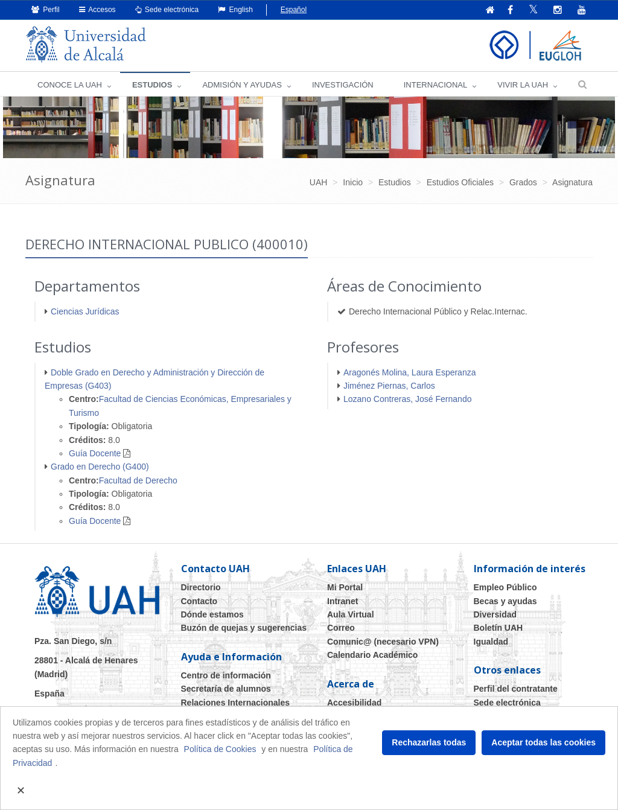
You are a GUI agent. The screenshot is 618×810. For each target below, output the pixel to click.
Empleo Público (505, 587)
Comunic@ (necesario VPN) (383, 641)
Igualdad (491, 641)
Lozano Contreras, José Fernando (407, 399)
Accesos (97, 9)
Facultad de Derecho (138, 480)
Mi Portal (345, 587)
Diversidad (495, 614)
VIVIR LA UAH (522, 84)
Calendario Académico (372, 655)
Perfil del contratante (516, 689)
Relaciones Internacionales (235, 702)
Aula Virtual (350, 614)
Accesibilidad (354, 702)
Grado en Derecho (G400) (100, 466)
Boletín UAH (498, 628)
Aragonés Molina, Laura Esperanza (409, 372)
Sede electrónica (167, 9)
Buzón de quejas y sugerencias (244, 628)
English (235, 9)
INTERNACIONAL (435, 84)
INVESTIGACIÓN (343, 84)
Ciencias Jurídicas (85, 311)
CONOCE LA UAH (69, 84)
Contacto (199, 601)
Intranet (342, 601)
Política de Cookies (220, 749)
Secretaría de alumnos (226, 689)
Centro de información (226, 675)
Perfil (45, 9)
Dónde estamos (212, 614)
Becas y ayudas (505, 601)
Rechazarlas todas (429, 742)
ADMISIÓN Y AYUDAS (242, 84)
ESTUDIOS (152, 84)
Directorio (201, 587)
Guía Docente (95, 453)
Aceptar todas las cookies (543, 742)
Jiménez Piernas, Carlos (389, 386)
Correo (341, 628)
